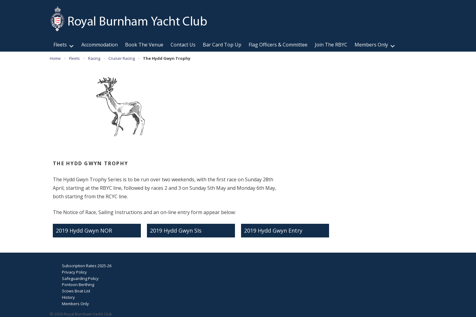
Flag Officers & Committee (278, 44)
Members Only (371, 44)
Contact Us (183, 44)
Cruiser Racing (121, 58)
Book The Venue (144, 44)
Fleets (60, 44)
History (68, 297)
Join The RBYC (331, 44)
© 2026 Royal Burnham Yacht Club (81, 314)
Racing (94, 58)
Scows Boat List (76, 291)
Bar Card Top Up (222, 44)
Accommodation (99, 44)
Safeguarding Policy (80, 278)
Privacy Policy (74, 272)
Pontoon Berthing (78, 284)
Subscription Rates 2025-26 (86, 265)
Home (55, 58)
